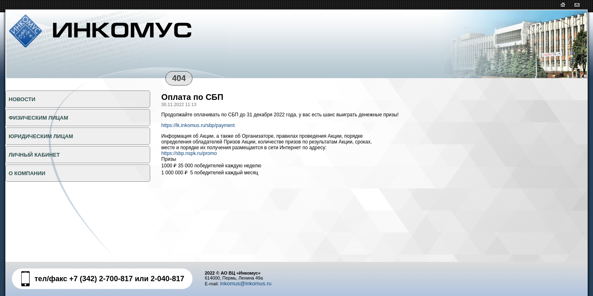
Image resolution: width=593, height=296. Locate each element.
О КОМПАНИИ (27, 173)
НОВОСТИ (22, 99)
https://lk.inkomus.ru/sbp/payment (198, 125)
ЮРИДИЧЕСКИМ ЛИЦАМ (41, 136)
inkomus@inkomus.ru (245, 283)
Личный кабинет (34, 155)
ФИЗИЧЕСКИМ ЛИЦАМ (38, 118)
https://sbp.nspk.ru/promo (189, 153)
